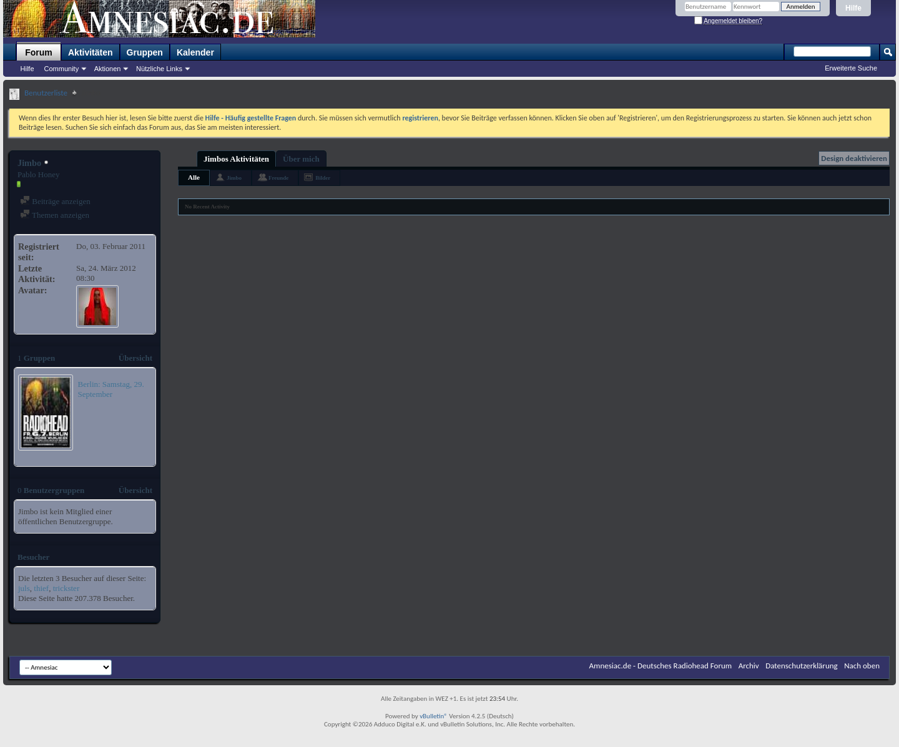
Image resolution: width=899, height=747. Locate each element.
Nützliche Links (159, 68)
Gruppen (145, 52)
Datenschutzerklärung (801, 665)
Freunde (278, 178)
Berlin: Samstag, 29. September (111, 389)
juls (24, 588)
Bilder (322, 178)
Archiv (749, 665)
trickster (66, 588)
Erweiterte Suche (851, 68)
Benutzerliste (45, 92)
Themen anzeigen (54, 215)
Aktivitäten (90, 52)
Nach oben (862, 665)
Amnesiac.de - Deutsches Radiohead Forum (660, 665)
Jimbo (234, 178)
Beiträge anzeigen (55, 201)
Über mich (301, 159)
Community (61, 68)
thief (41, 588)
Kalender (195, 52)
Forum (38, 52)
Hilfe (853, 8)
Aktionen (107, 68)
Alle (194, 177)
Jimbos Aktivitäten (236, 159)
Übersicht (135, 358)
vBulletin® (434, 716)
